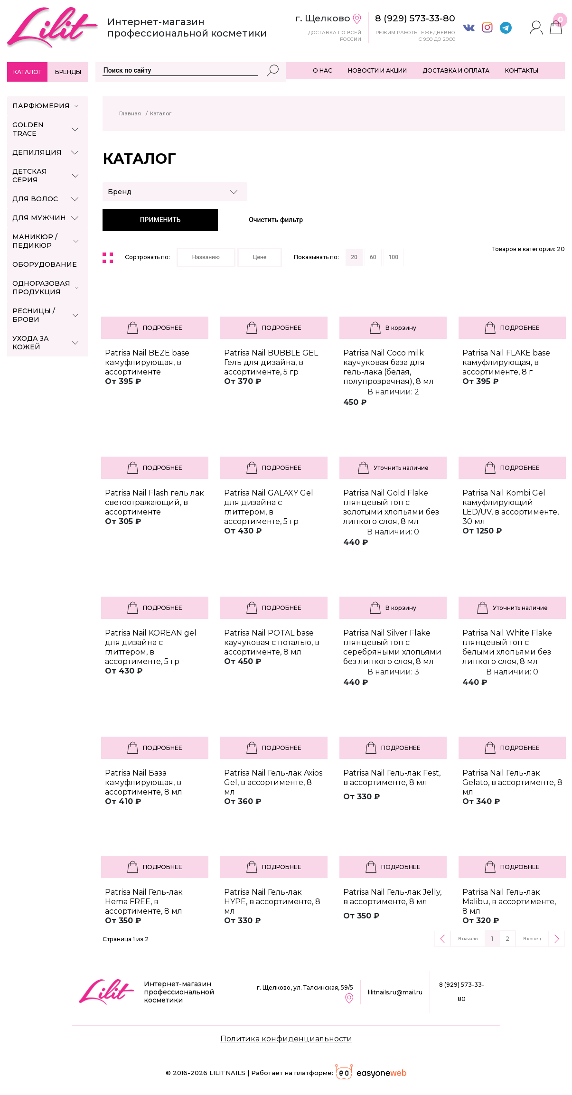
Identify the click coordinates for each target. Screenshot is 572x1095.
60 (373, 257)
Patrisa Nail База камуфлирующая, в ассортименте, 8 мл (143, 782)
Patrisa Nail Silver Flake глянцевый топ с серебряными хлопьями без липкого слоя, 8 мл (392, 647)
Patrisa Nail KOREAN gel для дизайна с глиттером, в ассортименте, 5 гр (151, 647)
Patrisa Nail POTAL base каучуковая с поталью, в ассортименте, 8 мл (271, 642)
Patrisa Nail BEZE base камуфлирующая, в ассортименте (147, 362)
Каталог (27, 71)
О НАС (322, 70)
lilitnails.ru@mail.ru (395, 992)
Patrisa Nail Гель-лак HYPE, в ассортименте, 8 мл (272, 902)
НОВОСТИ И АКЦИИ (377, 70)
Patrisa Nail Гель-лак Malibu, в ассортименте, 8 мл (509, 902)
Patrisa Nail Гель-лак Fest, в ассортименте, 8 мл (392, 777)
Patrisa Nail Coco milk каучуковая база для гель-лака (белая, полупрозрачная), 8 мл (388, 367)
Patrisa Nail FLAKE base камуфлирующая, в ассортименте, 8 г (506, 362)
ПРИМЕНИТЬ (160, 220)
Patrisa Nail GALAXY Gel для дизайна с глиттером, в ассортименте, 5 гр (268, 507)
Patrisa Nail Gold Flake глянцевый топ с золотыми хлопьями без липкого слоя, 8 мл (391, 507)
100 (393, 257)
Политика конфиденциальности (286, 1038)
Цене (260, 257)
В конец (532, 938)
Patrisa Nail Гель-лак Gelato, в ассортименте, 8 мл (512, 782)
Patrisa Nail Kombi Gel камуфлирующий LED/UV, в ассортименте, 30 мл (510, 507)
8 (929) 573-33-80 (461, 991)
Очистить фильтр (276, 220)
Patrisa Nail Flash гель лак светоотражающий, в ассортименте (154, 502)
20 (354, 257)
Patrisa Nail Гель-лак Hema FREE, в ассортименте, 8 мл (144, 902)
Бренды (68, 71)
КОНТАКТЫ (521, 70)
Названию (206, 257)
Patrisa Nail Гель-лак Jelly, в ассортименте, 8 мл (392, 897)
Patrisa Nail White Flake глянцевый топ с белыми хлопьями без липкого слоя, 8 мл (507, 647)
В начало (468, 938)
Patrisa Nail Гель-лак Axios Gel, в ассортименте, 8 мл (273, 782)
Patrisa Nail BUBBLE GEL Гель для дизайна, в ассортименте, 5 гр (271, 362)
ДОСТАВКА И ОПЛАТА (455, 70)
